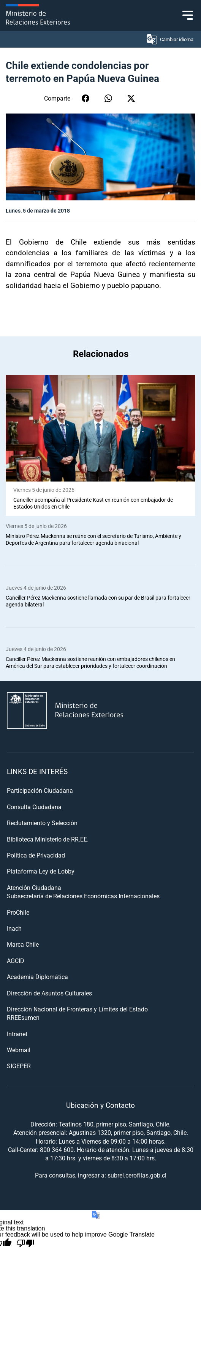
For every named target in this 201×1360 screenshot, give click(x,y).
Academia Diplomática (37, 977)
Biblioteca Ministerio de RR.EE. (48, 839)
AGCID (15, 961)
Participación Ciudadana (40, 790)
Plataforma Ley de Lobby (40, 871)
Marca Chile (23, 944)
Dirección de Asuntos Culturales (49, 993)
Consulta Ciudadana (34, 807)
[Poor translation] (25, 1243)
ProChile (18, 912)
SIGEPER (19, 1066)
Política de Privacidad (36, 855)
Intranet (17, 1034)
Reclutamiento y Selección (42, 823)
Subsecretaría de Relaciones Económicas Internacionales (83, 896)
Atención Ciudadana (34, 887)
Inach (14, 928)
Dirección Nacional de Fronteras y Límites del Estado (77, 1009)
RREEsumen (23, 1017)
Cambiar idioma (169, 39)
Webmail (18, 1050)
